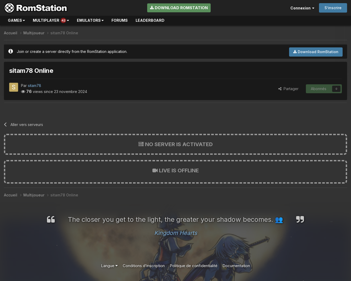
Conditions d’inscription (144, 265)
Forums (119, 20)
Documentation (236, 265)
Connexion (302, 8)
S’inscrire (333, 7)
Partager (288, 88)
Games (16, 20)
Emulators (90, 20)
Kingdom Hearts (175, 232)
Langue (109, 265)
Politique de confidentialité (193, 265)
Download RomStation (179, 7)
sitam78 (34, 85)
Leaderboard (150, 20)
